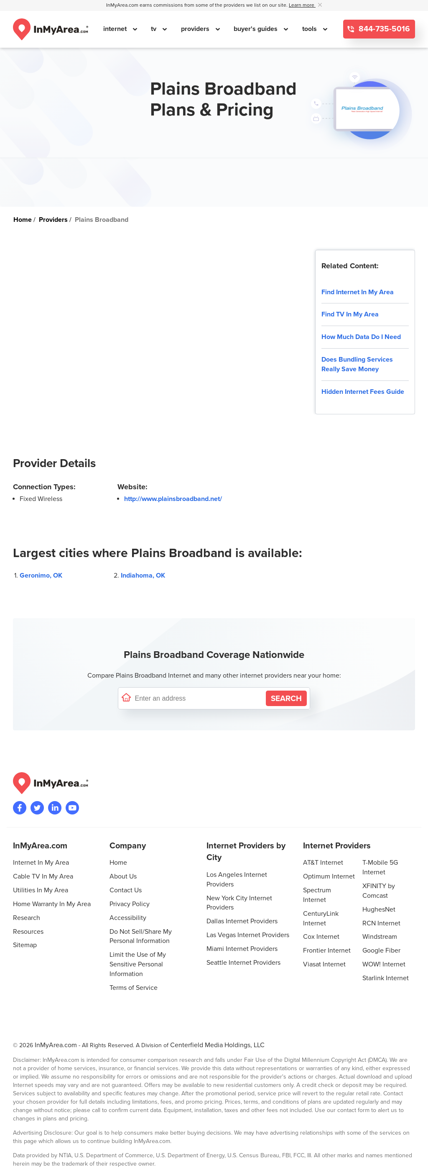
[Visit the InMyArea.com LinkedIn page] (54, 807)
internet (115, 29)
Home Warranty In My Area (52, 904)
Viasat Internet (324, 964)
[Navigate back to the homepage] (50, 29)
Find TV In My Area (350, 314)
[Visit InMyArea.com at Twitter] (37, 807)
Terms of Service (134, 988)
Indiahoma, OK (143, 575)
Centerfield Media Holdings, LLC (217, 1045)
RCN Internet (381, 923)
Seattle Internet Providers (243, 962)
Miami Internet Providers (242, 949)
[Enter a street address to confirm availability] (198, 698)
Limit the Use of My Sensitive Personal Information (138, 964)
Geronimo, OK (41, 575)
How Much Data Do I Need (361, 337)
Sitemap (25, 945)
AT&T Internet (323, 862)
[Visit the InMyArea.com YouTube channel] (72, 807)
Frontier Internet (327, 950)
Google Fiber (381, 950)
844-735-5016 (383, 29)
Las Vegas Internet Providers (247, 935)
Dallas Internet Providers (242, 921)
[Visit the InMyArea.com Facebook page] (19, 807)
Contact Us (126, 890)
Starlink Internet (385, 978)
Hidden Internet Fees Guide (362, 392)
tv (154, 29)
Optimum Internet (329, 876)
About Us (123, 876)
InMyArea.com (56, 1045)
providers (196, 29)
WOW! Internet (383, 964)
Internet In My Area (41, 862)
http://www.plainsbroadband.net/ (173, 499)
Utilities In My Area (40, 890)
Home (118, 862)
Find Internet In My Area (357, 292)
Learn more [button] (302, 5)
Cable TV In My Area (43, 876)
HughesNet (378, 909)
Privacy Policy (130, 904)
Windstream (379, 937)
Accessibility (128, 918)
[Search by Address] (286, 698)
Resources (28, 931)
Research (26, 918)
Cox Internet (321, 937)
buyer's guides (256, 29)
